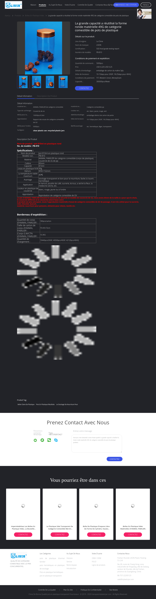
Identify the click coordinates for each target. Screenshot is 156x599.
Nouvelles (114, 5)
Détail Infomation (24, 96)
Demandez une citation (126, 5)
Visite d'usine (70, 5)
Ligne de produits (98, 565)
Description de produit (47, 96)
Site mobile (113, 590)
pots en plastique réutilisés (45, 404)
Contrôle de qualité (85, 5)
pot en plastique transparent (51, 576)
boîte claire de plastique (26, 404)
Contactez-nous (101, 5)
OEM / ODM (96, 558)
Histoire (70, 558)
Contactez (84, 88)
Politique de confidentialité (91, 590)
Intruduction (71, 568)
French (146, 5)
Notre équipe (72, 565)
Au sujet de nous (55, 5)
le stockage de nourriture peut (67, 404)
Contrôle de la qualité (47, 590)
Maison (33, 5)
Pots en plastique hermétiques (51, 572)
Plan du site (68, 590)
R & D (94, 561)
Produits (42, 5)
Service (69, 561)
